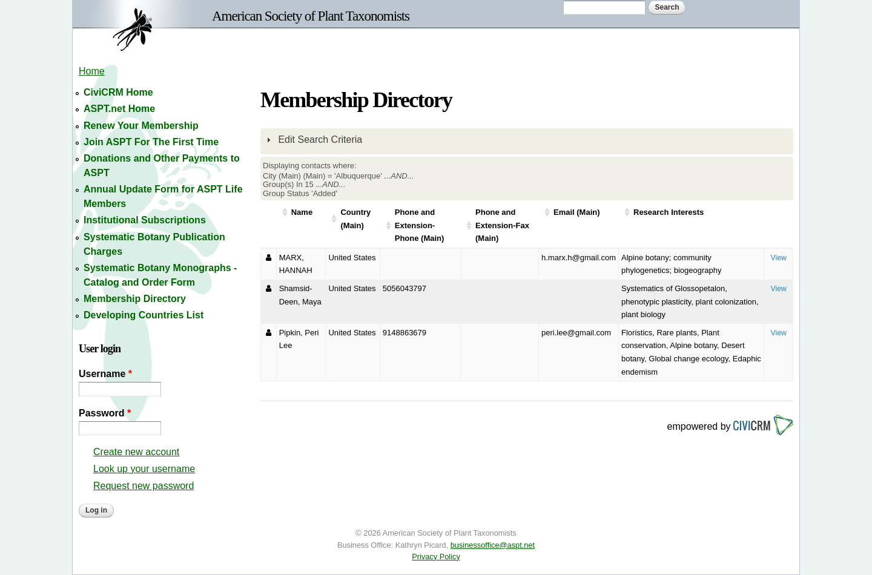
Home (92, 71)
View (778, 258)
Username (105, 374)
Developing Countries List (143, 315)
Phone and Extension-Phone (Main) (419, 225)
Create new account (136, 452)
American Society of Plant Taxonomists (310, 16)
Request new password (143, 486)
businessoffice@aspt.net (493, 545)
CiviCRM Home (118, 92)
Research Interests (668, 212)
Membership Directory (135, 299)
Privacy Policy (436, 556)
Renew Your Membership (141, 125)
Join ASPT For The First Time (151, 142)
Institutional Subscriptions (145, 220)
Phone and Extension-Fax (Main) (502, 225)
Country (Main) (355, 219)
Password (105, 413)
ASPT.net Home (119, 109)
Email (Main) (576, 212)
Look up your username (144, 469)
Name (301, 212)
